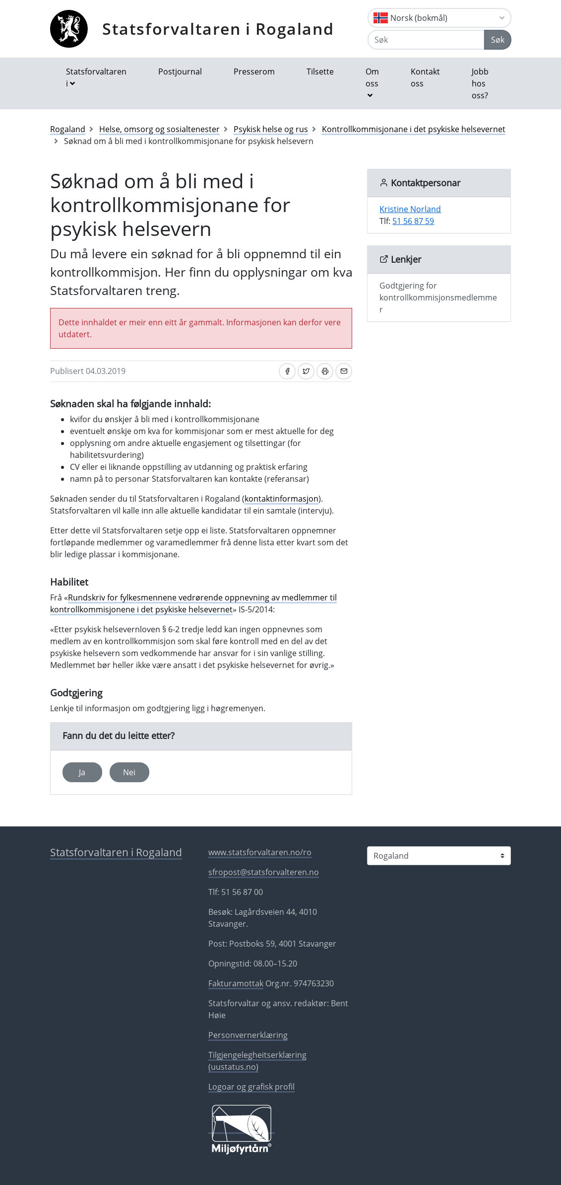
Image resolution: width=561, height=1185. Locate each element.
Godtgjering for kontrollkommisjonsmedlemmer (438, 297)
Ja (82, 772)
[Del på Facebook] (287, 371)
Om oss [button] (372, 77)
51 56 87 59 (413, 221)
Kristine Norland (410, 209)
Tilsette (320, 71)
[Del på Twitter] (306, 371)
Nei (129, 772)
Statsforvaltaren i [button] (96, 77)
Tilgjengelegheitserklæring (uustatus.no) (257, 1060)
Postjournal (180, 71)
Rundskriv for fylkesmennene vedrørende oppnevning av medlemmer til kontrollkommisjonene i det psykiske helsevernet (193, 603)
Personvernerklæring (248, 1035)
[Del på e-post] (343, 371)
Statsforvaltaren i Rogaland (218, 28)
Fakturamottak (235, 983)
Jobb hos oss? (480, 83)
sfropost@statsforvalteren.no (263, 872)
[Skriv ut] (324, 371)
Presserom (254, 71)
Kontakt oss (425, 77)
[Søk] (426, 40)
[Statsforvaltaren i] (439, 855)
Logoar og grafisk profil (251, 1086)
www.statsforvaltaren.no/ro (260, 852)
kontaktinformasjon (281, 498)
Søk (497, 39)
